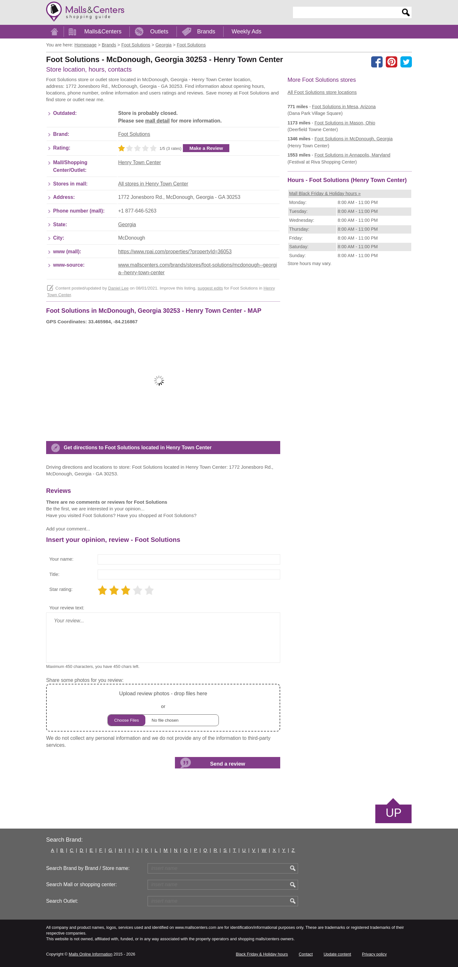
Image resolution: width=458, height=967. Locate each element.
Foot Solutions (134, 134)
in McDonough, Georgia (354, 138)
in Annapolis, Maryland (352, 155)
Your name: (61, 559)
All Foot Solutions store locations (322, 92)
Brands (206, 31)
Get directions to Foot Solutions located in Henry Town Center (138, 447)
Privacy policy (374, 954)
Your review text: (66, 607)
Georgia (127, 224)
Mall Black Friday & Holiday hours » (325, 193)
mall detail (157, 120)
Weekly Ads (246, 31)
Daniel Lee (118, 288)
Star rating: (61, 589)
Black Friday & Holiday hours (262, 954)
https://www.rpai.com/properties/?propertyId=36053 (175, 251)
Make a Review (206, 148)
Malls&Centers (102, 31)
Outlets (159, 31)
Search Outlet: (62, 901)
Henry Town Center (139, 162)
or (163, 707)
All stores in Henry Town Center (153, 183)
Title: (54, 574)
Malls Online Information (90, 954)
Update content (337, 954)
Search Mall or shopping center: (81, 884)
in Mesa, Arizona (344, 106)
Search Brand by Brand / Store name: (88, 868)
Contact (306, 954)
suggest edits (210, 288)
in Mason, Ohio (345, 122)
